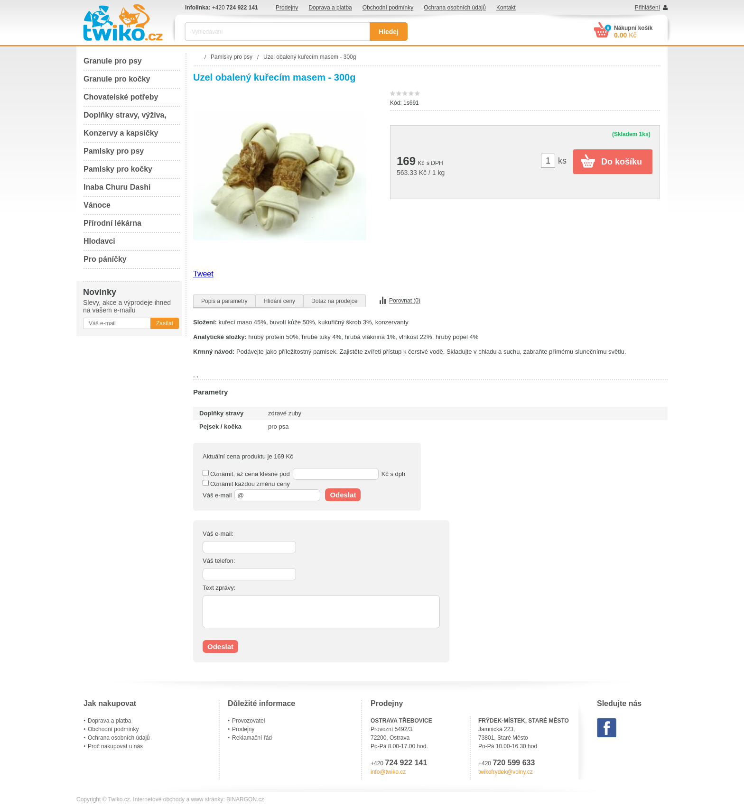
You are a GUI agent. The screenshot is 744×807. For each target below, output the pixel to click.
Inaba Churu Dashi (117, 187)
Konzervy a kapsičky (121, 133)
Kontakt (506, 7)
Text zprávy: (219, 587)
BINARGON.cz (245, 799)
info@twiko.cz (388, 772)
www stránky (207, 799)
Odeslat (343, 495)
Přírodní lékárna (112, 223)
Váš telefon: (219, 560)
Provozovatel (248, 720)
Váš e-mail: (218, 533)
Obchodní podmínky (388, 7)
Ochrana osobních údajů (455, 7)
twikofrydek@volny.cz (505, 772)
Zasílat (164, 323)
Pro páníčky (105, 259)
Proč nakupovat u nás (115, 746)
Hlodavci (99, 241)
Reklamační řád (252, 737)
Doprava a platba (330, 7)
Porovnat (404, 300)
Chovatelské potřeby (121, 97)
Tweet (203, 274)
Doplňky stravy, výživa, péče (125, 118)
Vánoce (97, 205)
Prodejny (287, 7)
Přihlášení (647, 7)
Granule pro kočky (117, 79)
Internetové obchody (159, 799)
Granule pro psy (113, 61)
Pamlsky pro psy (114, 151)
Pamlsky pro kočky (118, 169)
